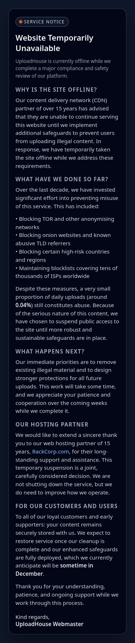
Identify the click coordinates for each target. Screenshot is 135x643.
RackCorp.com (50, 451)
